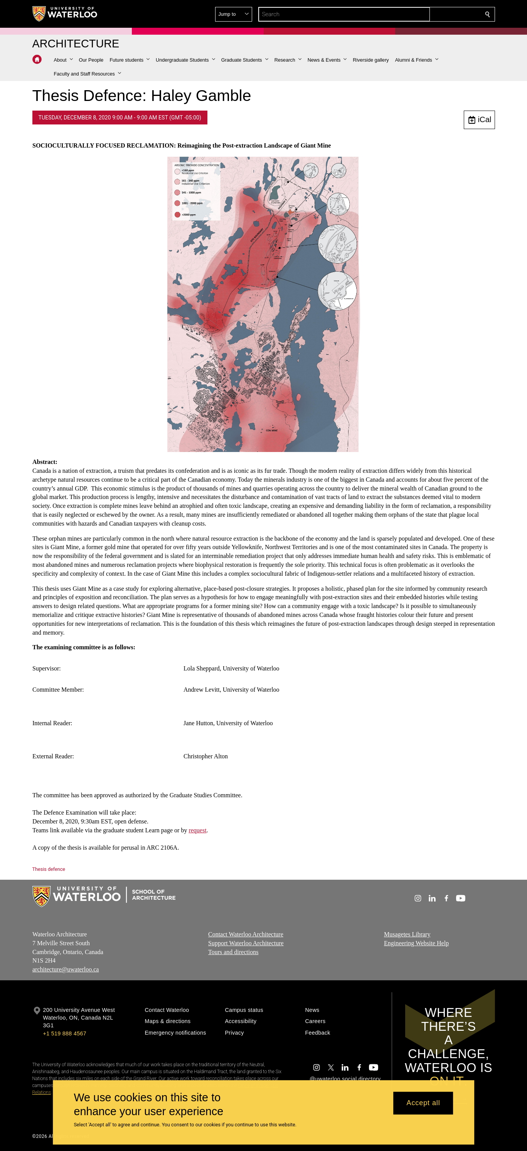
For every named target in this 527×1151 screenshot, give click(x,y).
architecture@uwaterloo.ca (65, 969)
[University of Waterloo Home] (65, 14)
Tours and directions (233, 952)
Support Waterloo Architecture (246, 943)
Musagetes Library (407, 934)
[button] (432, 14)
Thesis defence (48, 869)
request (197, 830)
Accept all (423, 1103)
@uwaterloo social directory (345, 1079)
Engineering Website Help (416, 943)
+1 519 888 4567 (64, 1033)
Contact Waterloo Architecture (245, 934)
